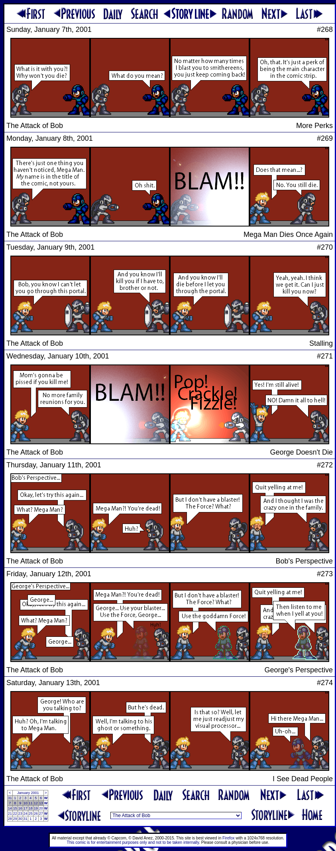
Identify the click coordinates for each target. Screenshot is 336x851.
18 (31, 808)
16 (20, 808)
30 (20, 819)
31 (10, 798)
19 (36, 808)
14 (10, 808)
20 (41, 808)
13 (41, 803)
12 (36, 803)
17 (26, 808)
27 (41, 814)
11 (31, 803)
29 (15, 819)
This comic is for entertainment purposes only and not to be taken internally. (133, 842)
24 (26, 814)
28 (10, 819)
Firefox (228, 838)
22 (15, 814)
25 (31, 814)
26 (36, 814)
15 (15, 808)
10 (26, 803)
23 (20, 814)
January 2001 (28, 793)
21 (10, 814)
